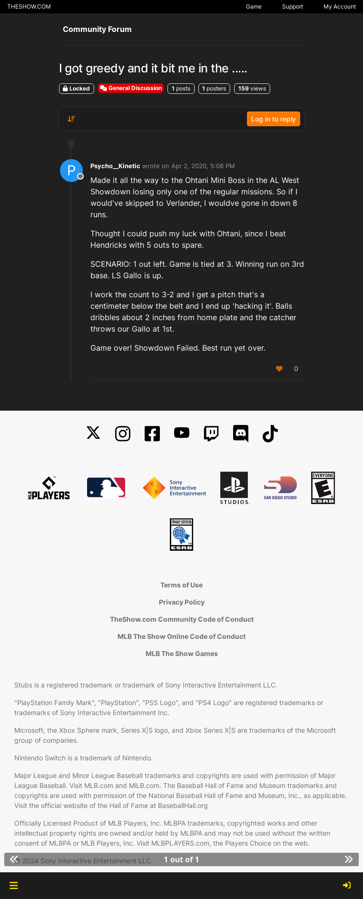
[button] (13, 885)
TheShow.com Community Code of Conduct (182, 619)
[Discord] (240, 434)
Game (254, 6)
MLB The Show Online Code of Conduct (181, 636)
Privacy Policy (182, 602)
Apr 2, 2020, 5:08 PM (203, 166)
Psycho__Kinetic (115, 166)
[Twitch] (211, 434)
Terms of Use (181, 585)
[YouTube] (181, 434)
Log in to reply (273, 119)
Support (292, 6)
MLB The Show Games (182, 653)
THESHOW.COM (29, 6)
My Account (340, 6)
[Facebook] (152, 434)
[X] (93, 434)
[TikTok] (270, 434)
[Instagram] (122, 434)
